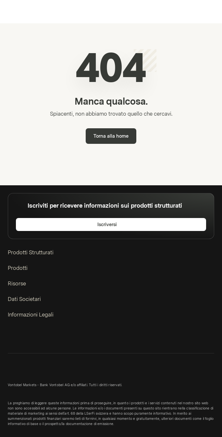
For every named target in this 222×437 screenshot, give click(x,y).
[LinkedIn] (12, 338)
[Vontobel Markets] (25, 11)
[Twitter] (22, 338)
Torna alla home (111, 136)
